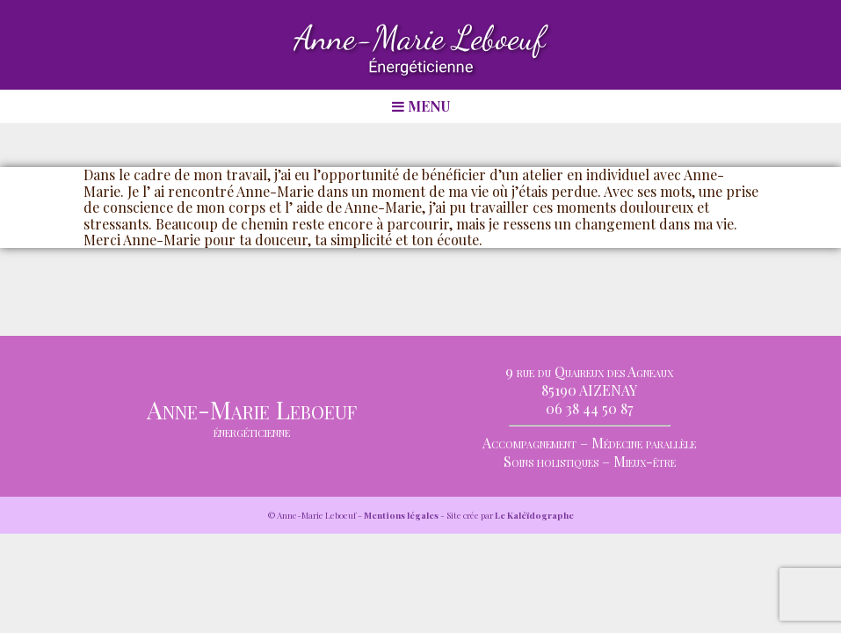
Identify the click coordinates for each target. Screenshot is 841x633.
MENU (421, 106)
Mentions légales (401, 515)
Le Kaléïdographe (534, 515)
